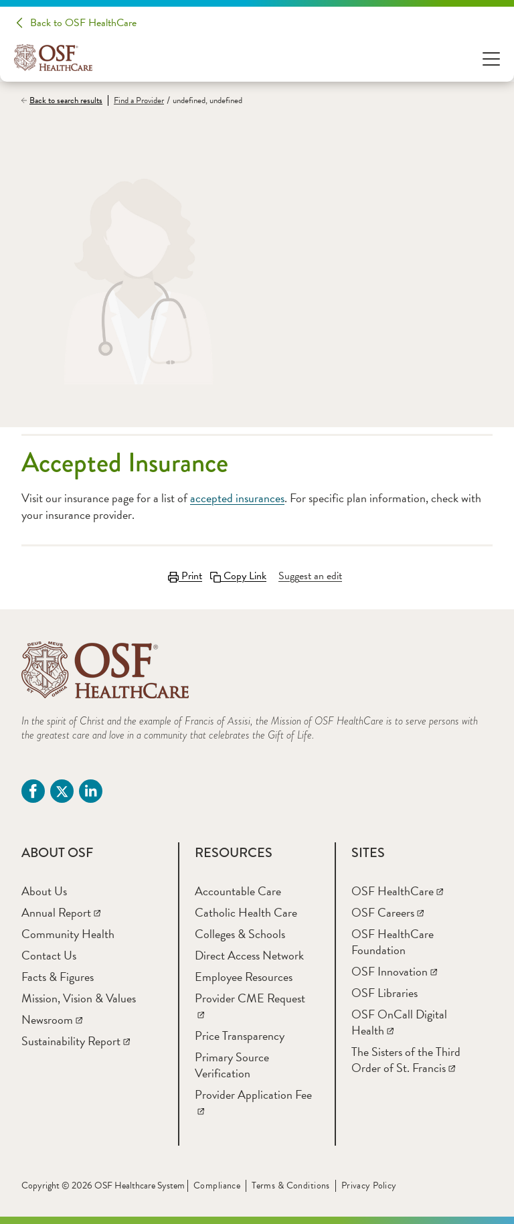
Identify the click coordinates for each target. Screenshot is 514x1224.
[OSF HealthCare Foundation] (392, 942)
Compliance (216, 1185)
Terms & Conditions (291, 1185)
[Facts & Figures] (57, 977)
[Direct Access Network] (249, 955)
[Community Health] (67, 934)
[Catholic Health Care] (246, 912)
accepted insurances (237, 498)
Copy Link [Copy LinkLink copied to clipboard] (238, 576)
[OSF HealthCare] (397, 891)
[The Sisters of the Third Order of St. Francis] (405, 1060)
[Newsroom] (51, 1019)
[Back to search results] (64, 100)
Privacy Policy (369, 1185)
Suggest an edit (310, 576)
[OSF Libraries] (384, 993)
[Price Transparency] (239, 1035)
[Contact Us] (48, 955)
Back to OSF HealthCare (83, 22)
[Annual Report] (60, 912)
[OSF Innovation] (394, 971)
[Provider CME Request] (250, 1006)
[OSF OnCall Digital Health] (399, 1022)
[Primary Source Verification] (232, 1065)
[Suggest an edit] (310, 576)
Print (185, 576)
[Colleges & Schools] (240, 934)
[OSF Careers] (387, 912)
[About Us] (44, 891)
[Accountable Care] (238, 891)
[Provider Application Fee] (253, 1102)
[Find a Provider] (136, 100)
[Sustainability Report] (75, 1041)
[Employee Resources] (243, 977)
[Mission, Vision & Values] (78, 998)
